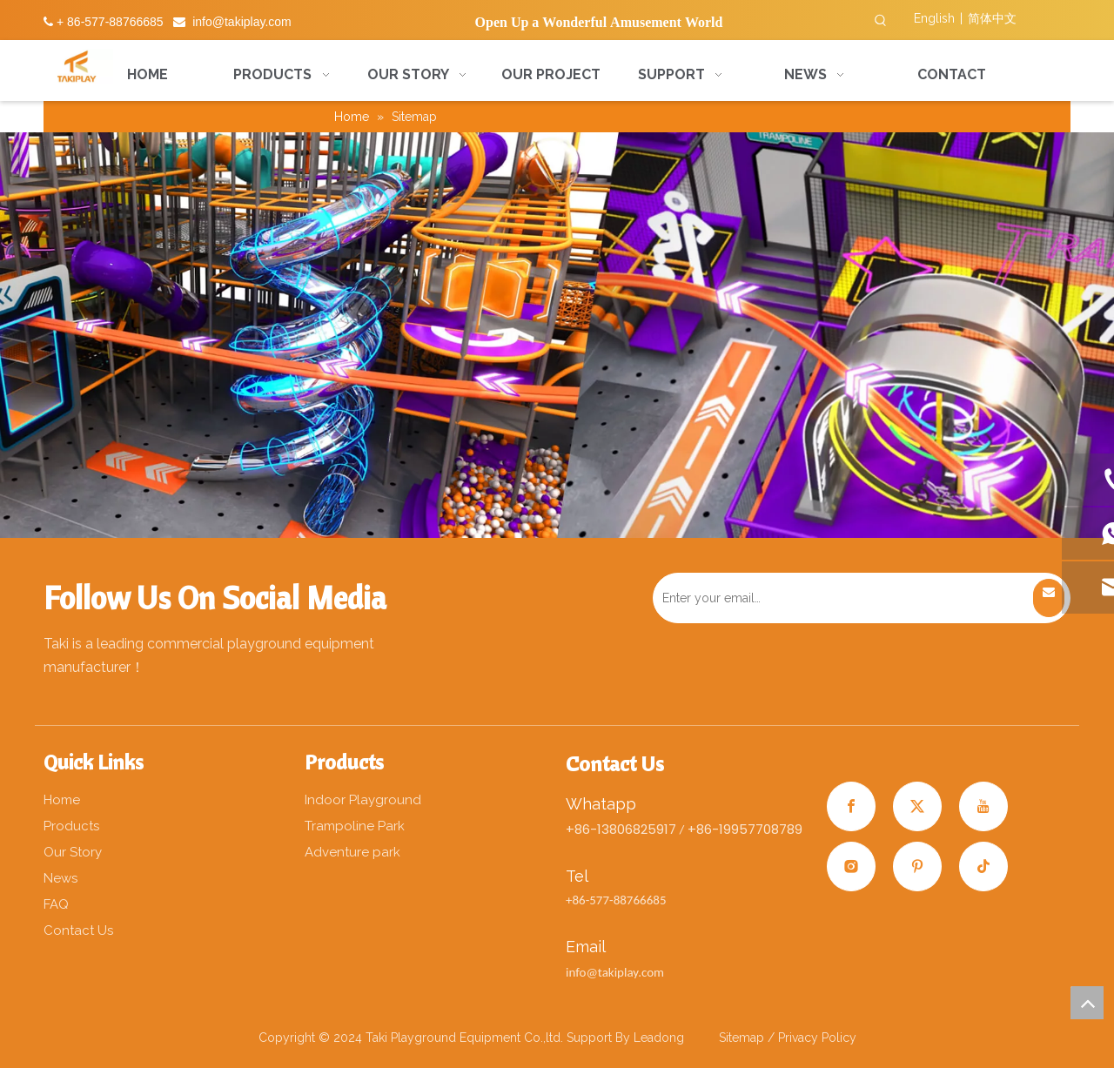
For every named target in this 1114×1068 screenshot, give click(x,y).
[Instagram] (851, 866)
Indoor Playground (363, 800)
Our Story (73, 852)
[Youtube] (983, 806)
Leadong (659, 1037)
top (1087, 1002)
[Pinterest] (917, 866)
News (60, 878)
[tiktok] (983, 866)
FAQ (56, 904)
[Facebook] (851, 806)
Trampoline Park (355, 826)
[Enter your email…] (841, 598)
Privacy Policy (817, 1037)
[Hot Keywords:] (880, 21)
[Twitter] (917, 806)
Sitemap (743, 1037)
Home (62, 800)
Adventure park (352, 852)
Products (71, 826)
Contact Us (78, 930)
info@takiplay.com (242, 22)
